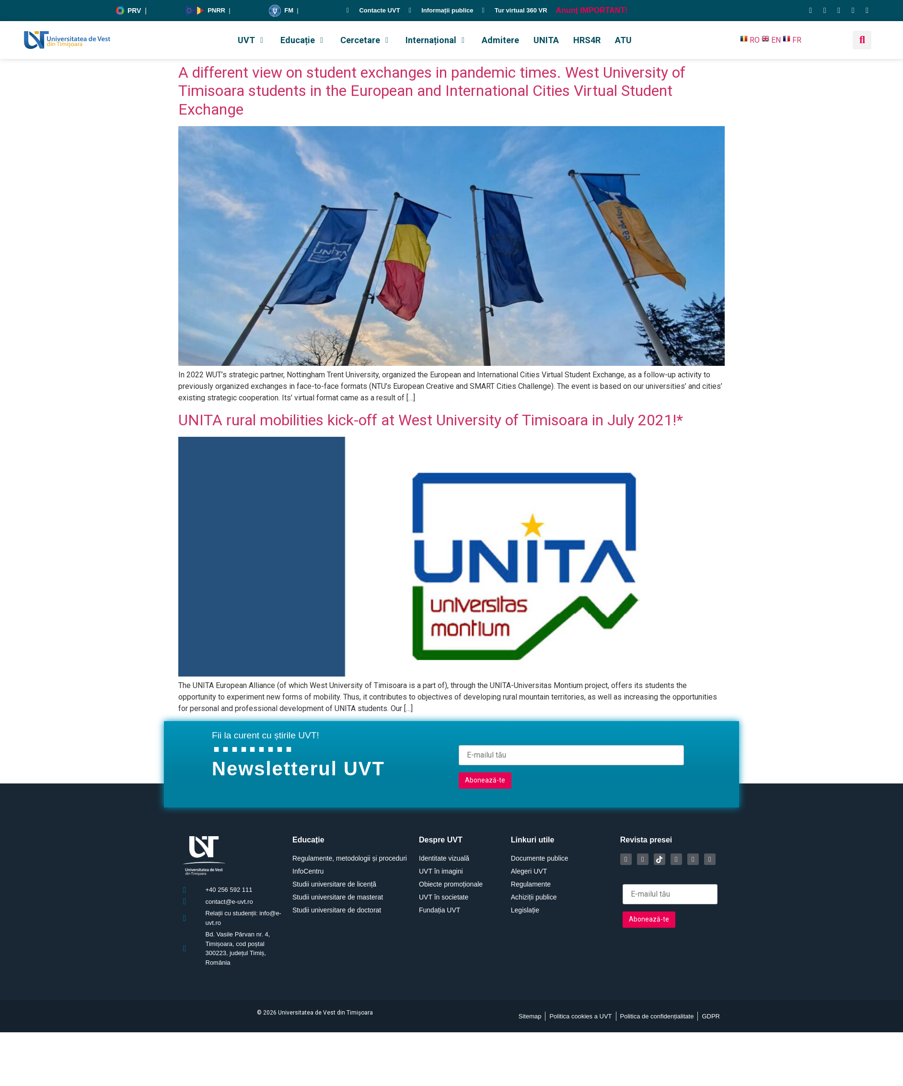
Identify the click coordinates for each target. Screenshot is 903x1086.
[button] (252, 40)
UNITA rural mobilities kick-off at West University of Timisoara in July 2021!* (430, 420)
